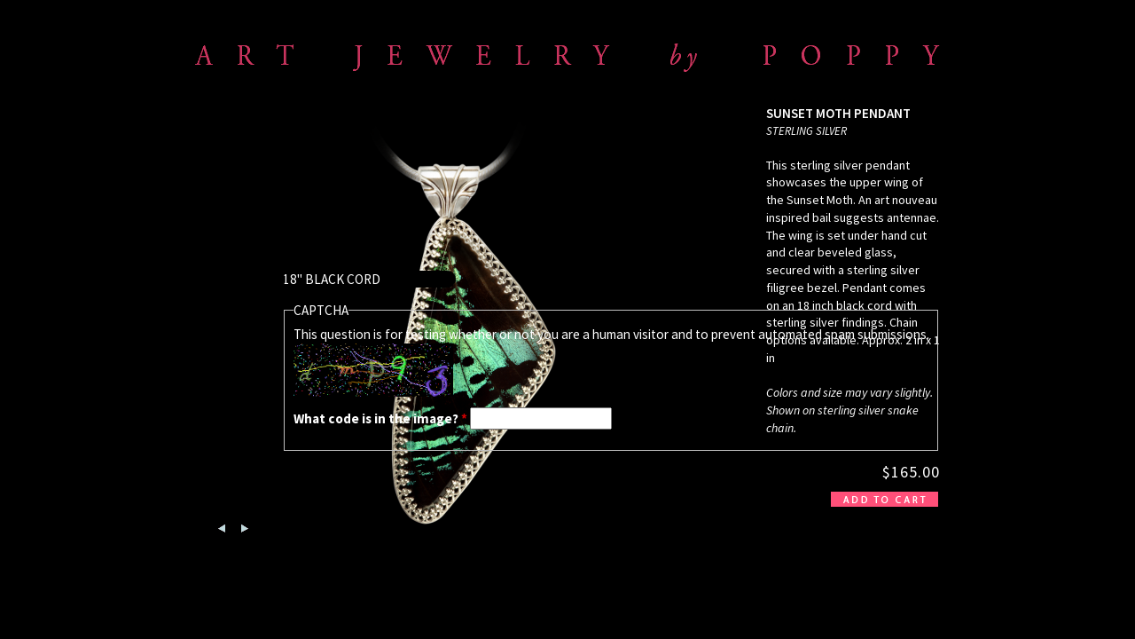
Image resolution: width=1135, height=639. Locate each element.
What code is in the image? (380, 418)
